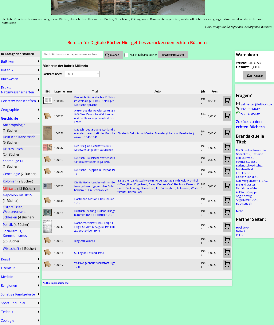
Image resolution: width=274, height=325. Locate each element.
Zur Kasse (255, 75)
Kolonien (18, 181)
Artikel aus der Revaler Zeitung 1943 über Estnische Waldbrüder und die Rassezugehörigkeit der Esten (94, 116)
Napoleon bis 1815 (17, 198)
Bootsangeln (244, 203)
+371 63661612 (248, 109)
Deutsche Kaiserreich (19, 140)
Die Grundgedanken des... (252, 150)
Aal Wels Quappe (246, 192)
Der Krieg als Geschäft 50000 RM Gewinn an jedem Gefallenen (93, 147)
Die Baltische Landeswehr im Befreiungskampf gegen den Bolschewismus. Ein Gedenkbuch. (94, 186)
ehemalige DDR (14, 164)
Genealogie (20, 173)
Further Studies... (246, 161)
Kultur (240, 235)
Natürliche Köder (246, 188)
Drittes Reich (13, 152)
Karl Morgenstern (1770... (252, 180)
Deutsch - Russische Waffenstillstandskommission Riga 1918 (94, 159)
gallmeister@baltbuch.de (254, 104)
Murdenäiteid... (245, 169)
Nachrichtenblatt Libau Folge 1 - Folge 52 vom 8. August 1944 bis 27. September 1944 (94, 226)
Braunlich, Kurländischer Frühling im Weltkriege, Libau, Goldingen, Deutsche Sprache (94, 101)
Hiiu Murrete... (245, 158)
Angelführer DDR (246, 200)
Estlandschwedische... (249, 165)
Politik (16, 224)
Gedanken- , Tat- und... (250, 154)
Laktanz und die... (247, 177)
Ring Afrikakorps (84, 241)
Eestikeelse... (244, 173)
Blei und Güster (245, 184)
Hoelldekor (243, 227)
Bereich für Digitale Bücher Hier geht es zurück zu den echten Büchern (137, 42)
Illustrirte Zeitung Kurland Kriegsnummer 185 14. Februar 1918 (94, 213)
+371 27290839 (248, 113)
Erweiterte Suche (173, 55)
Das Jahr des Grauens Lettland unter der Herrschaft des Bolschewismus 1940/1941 (94, 133)
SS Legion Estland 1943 (89, 253)
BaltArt (240, 231)
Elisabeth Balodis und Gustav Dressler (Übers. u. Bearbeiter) (155, 133)
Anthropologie (14, 128)
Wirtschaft (19, 248)
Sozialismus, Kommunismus (15, 236)
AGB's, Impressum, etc (55, 283)
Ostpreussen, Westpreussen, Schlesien (18, 212)
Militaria (19, 188)
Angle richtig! (244, 196)
